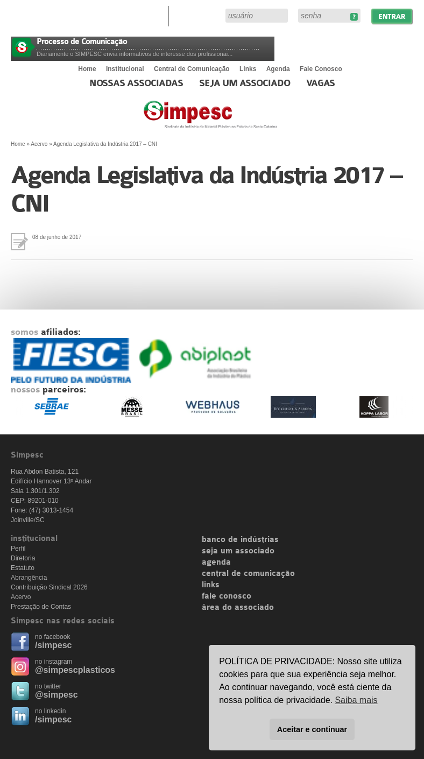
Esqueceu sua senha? (354, 17)
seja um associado (238, 551)
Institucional (125, 69)
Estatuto (22, 568)
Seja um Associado (244, 83)
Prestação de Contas (41, 606)
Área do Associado (198, 15)
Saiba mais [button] (356, 700)
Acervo (39, 144)
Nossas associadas (136, 83)
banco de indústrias (240, 540)
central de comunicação (248, 574)
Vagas (320, 83)
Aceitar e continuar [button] (312, 729)
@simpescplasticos (75, 670)
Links (247, 69)
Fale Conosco (321, 69)
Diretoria (23, 558)
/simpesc (53, 645)
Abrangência (29, 577)
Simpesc (236, 119)
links (211, 585)
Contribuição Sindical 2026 (49, 587)
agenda (216, 562)
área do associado (238, 608)
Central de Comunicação (192, 69)
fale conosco (226, 596)
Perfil (18, 548)
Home (87, 69)
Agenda (278, 69)
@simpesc (56, 695)
